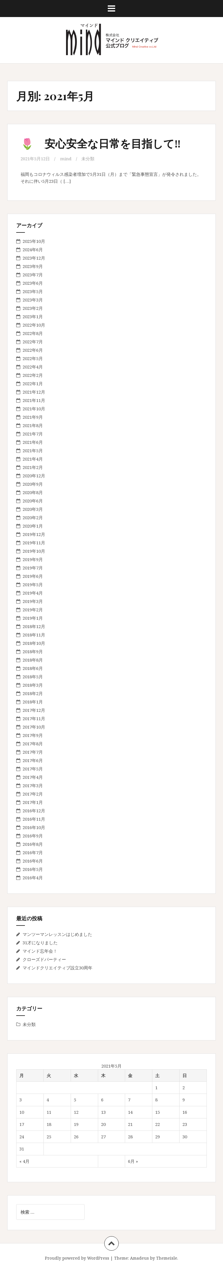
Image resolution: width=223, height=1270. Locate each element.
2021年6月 (33, 442)
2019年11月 (34, 542)
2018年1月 (33, 701)
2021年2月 (33, 467)
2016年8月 (33, 844)
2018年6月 (33, 668)
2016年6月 (33, 860)
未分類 (87, 158)
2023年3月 (33, 299)
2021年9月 (33, 417)
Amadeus (139, 1257)
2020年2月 (33, 517)
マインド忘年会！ (40, 951)
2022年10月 (34, 324)
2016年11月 (34, 819)
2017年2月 (33, 793)
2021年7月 (33, 433)
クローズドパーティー (44, 959)
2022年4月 (33, 366)
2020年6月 (33, 500)
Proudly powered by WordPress (77, 1257)
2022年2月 (33, 375)
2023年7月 (33, 274)
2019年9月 (33, 559)
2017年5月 (33, 768)
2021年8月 (33, 425)
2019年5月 (33, 584)
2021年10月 (34, 408)
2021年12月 (34, 391)
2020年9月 (33, 484)
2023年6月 (33, 283)
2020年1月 (33, 525)
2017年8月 (33, 743)
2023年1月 (33, 316)
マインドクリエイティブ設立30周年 (57, 967)
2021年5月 (33, 450)
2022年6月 (33, 350)
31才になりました (40, 942)
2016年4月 (33, 877)
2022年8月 (33, 333)
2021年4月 (33, 458)
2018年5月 (33, 676)
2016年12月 (34, 810)
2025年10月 (34, 241)
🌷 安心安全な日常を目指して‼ (103, 143)
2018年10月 (34, 643)
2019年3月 (33, 601)
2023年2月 (33, 308)
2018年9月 (33, 651)
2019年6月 (33, 576)
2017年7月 (33, 752)
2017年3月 (33, 785)
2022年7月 (33, 341)
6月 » (133, 1161)
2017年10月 (34, 726)
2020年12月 (34, 475)
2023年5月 (33, 291)
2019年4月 (33, 592)
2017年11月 (34, 718)
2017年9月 (33, 735)
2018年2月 (33, 693)
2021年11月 (34, 400)
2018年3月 (33, 685)
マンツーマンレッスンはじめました (57, 934)
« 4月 (24, 1161)
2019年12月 (34, 534)
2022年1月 (33, 383)
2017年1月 (33, 802)
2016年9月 (33, 835)
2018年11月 (34, 634)
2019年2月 (33, 609)
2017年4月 (33, 777)
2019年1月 (33, 618)
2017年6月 (33, 760)
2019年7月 (33, 567)
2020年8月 (33, 492)
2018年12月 (34, 626)
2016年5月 (33, 869)
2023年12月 (34, 257)
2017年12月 (34, 710)
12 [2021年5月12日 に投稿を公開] (76, 1112)
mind (66, 158)
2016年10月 (34, 827)
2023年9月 (33, 266)
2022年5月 (33, 358)
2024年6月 (33, 249)
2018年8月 (33, 659)
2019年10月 (34, 551)
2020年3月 (33, 509)
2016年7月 (33, 852)
